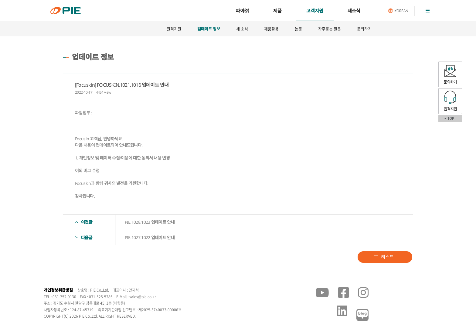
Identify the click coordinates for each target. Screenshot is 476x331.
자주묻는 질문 (329, 29)
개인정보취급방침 (58, 290)
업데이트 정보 (208, 29)
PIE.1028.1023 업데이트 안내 (150, 222)
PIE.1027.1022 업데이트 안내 (150, 237)
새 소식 (242, 29)
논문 (298, 29)
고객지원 (314, 11)
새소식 (354, 11)
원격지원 (174, 29)
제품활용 (271, 29)
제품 (277, 11)
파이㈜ (242, 11)
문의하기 (364, 29)
